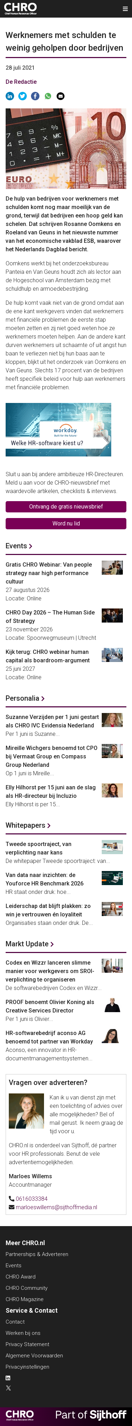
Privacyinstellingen (27, 1367)
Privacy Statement (27, 1344)
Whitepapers (25, 825)
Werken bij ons (23, 1333)
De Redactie (21, 81)
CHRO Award (21, 1277)
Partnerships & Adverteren (37, 1254)
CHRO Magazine (25, 1299)
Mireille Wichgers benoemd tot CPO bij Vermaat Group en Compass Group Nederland (52, 756)
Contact (15, 1322)
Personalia (22, 698)
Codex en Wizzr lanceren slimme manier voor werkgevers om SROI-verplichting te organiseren (50, 971)
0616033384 (32, 1198)
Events (16, 546)
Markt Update (27, 944)
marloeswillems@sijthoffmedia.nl (56, 1207)
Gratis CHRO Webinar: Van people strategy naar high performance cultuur (49, 573)
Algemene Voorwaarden (34, 1355)
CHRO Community (27, 1288)
